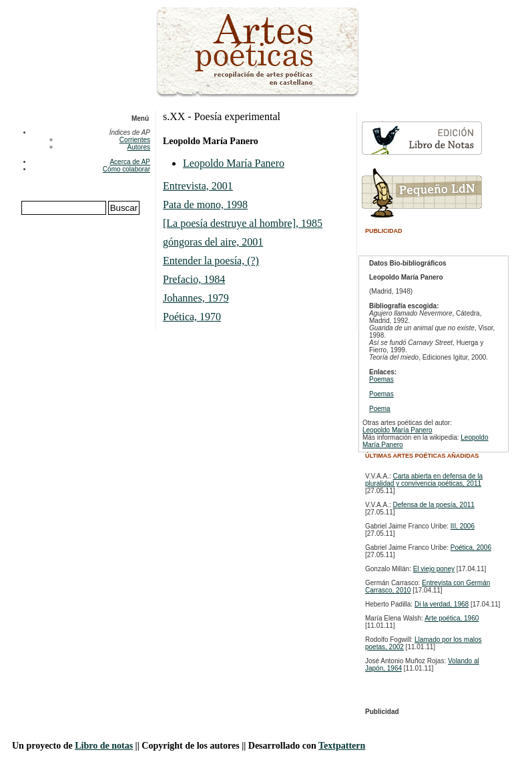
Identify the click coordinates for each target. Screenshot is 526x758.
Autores (138, 147)
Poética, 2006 (471, 547)
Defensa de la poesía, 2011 (434, 504)
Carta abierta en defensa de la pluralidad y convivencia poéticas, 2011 (424, 479)
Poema (379, 408)
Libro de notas (104, 746)
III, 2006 (463, 526)
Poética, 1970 (192, 316)
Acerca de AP (129, 161)
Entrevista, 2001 (198, 186)
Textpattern (341, 746)
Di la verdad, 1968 (442, 604)
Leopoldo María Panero (233, 163)
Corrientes (134, 139)
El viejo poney (434, 569)
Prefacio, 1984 (194, 279)
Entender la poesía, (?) (211, 260)
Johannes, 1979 (196, 298)
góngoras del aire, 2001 (213, 242)
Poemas (381, 379)
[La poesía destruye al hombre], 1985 (242, 223)
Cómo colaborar (126, 169)
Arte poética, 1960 (452, 618)
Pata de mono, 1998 (205, 204)
